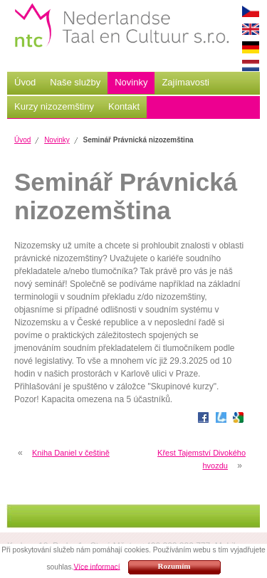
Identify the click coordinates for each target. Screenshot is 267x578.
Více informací (96, 566)
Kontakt (124, 106)
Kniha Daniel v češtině (71, 452)
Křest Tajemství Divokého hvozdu (201, 459)
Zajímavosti (185, 82)
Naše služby (75, 82)
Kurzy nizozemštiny (54, 106)
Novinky (131, 82)
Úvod (25, 82)
